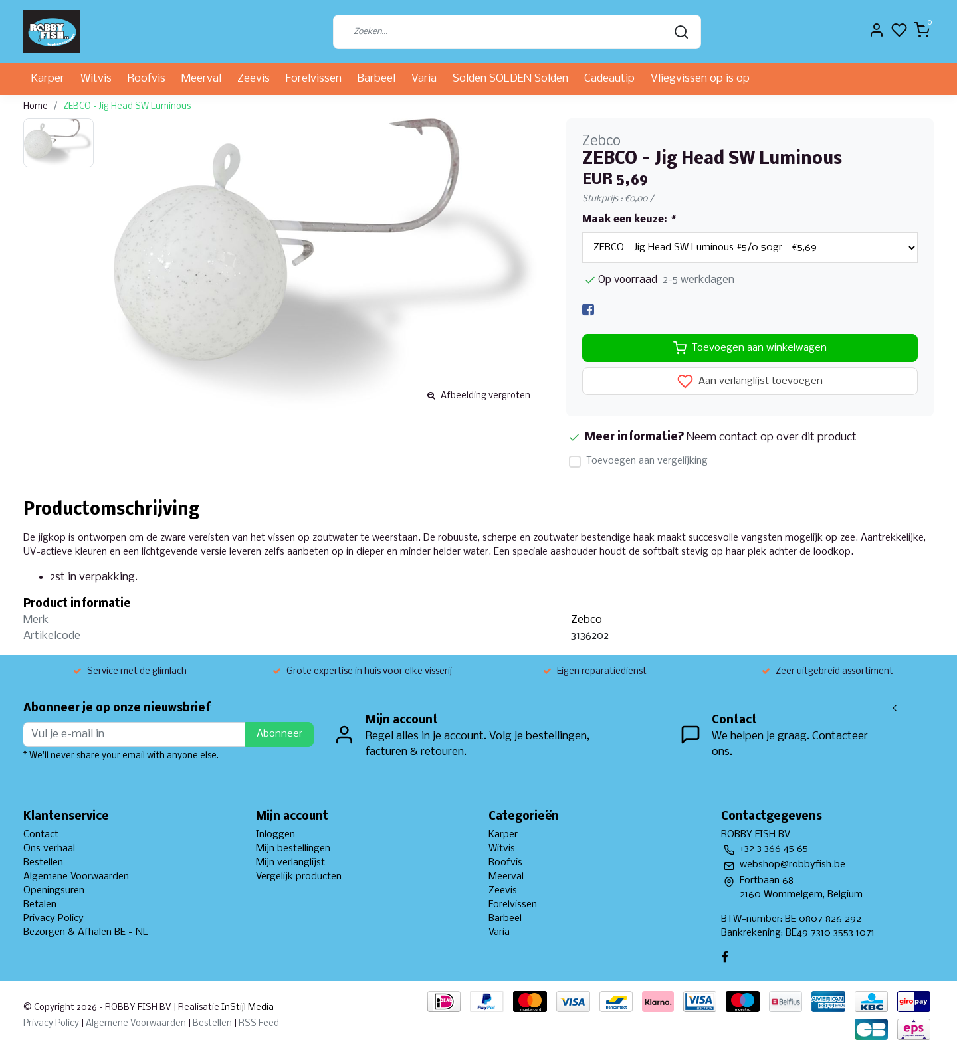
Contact (40, 835)
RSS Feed (259, 1024)
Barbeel (376, 78)
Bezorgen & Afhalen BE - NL (85, 932)
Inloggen (275, 835)
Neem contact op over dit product (772, 437)
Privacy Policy (53, 918)
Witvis (96, 78)
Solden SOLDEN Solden (510, 78)
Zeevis (253, 78)
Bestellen (43, 862)
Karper (47, 78)
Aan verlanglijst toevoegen (750, 381)
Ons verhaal (49, 848)
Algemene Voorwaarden (76, 876)
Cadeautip (609, 78)
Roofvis (146, 78)
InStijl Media (246, 1008)
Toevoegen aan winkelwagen (750, 348)
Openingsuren (53, 890)
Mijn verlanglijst (290, 862)
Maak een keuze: (628, 220)
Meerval (201, 78)
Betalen (39, 904)
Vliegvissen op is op (700, 78)
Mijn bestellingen (293, 848)
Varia (424, 78)
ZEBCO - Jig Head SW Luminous (127, 107)
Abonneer (279, 734)
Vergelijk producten (299, 876)
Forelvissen (314, 78)
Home (35, 107)
